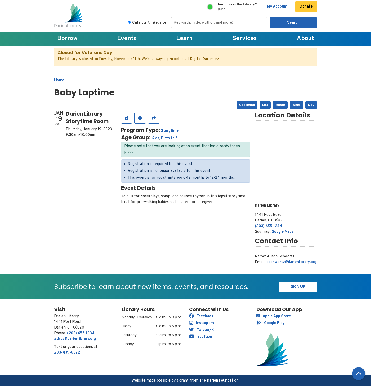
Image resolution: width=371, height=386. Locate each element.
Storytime (170, 131)
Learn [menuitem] (184, 39)
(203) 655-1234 (268, 226)
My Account (277, 6)
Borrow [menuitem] (67, 39)
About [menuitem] (305, 39)
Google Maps (283, 232)
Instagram (201, 323)
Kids (155, 138)
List (265, 105)
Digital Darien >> (204, 59)
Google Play (270, 323)
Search (293, 22)
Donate (306, 6)
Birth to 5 (169, 138)
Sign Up (298, 287)
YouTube (200, 336)
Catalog (139, 22)
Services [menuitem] (244, 39)
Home (59, 80)
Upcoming (247, 105)
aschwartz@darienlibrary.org (291, 262)
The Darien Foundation (218, 380)
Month (280, 105)
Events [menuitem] (127, 39)
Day (311, 105)
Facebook (201, 316)
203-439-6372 (67, 352)
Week (296, 105)
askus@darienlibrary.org (75, 339)
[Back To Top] (358, 373)
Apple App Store (273, 316)
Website (159, 22)
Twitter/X (201, 330)
